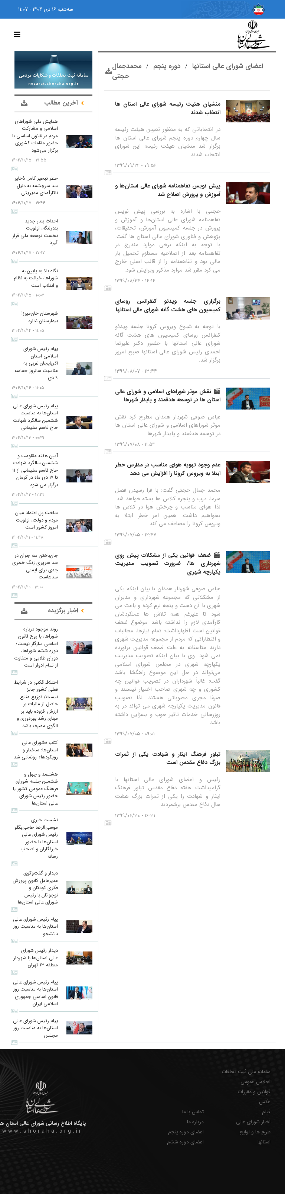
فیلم (266, 1112)
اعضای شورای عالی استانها (226, 66)
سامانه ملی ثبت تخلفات (246, 1072)
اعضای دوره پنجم (186, 1132)
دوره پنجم (166, 66)
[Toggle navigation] (17, 35)
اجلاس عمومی (255, 1082)
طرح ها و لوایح (255, 1132)
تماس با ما (193, 1112)
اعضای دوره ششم (185, 1142)
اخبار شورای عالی (253, 1122)
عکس (265, 1102)
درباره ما (195, 1122)
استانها (264, 1142)
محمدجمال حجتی (127, 71)
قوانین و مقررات (254, 1092)
